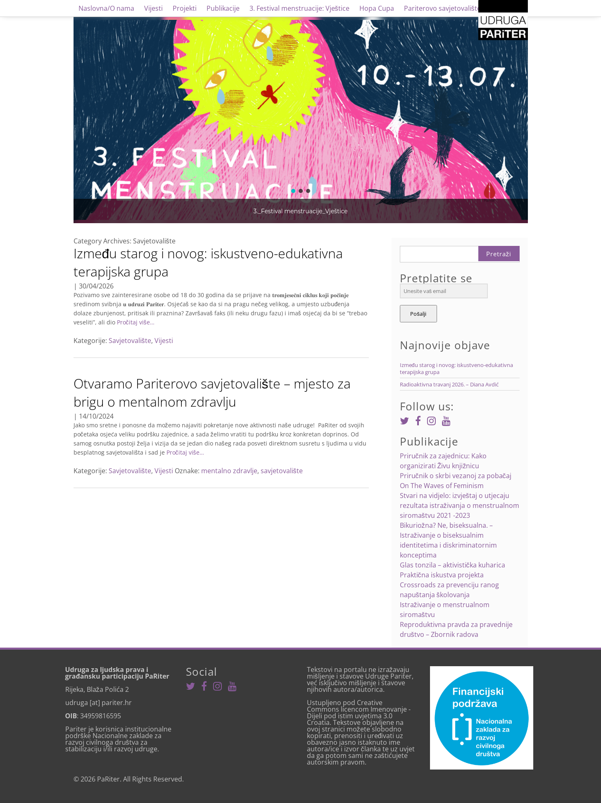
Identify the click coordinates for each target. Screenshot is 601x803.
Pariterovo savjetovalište (442, 8)
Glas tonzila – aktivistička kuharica (452, 564)
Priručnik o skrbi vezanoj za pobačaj (455, 475)
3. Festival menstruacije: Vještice (299, 8)
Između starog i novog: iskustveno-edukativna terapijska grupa (208, 262)
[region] (301, 120)
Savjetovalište (130, 340)
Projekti (185, 8)
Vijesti (153, 8)
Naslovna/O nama (106, 8)
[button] (293, 191)
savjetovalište (282, 470)
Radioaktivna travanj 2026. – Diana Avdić (449, 384)
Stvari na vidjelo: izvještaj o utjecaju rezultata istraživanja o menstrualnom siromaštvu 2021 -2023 (459, 505)
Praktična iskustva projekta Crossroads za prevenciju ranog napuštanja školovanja (449, 584)
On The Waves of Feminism (442, 485)
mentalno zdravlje (229, 470)
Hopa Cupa (376, 8)
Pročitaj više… (134, 322)
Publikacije (223, 8)
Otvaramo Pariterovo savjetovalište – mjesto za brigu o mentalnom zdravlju (212, 392)
